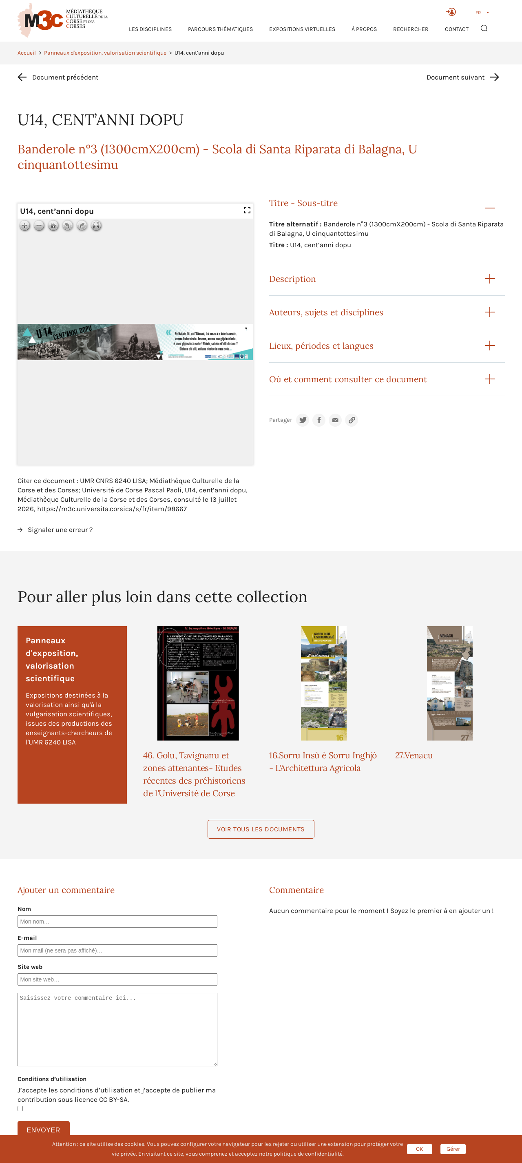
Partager (280, 420)
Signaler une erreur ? (60, 529)
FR (478, 13)
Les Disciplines (150, 29)
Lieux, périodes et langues (321, 345)
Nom (24, 909)
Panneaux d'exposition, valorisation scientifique (105, 52)
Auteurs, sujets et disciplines (326, 312)
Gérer (453, 1148)
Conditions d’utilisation (52, 1079)
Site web (30, 966)
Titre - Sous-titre (303, 202)
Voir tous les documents (261, 829)
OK (419, 1148)
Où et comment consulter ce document (348, 379)
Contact (457, 29)
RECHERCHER (411, 29)
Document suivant (455, 77)
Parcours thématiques (220, 29)
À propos (364, 29)
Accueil (27, 52)
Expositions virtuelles (302, 29)
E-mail (27, 937)
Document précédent (65, 77)
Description (292, 278)
